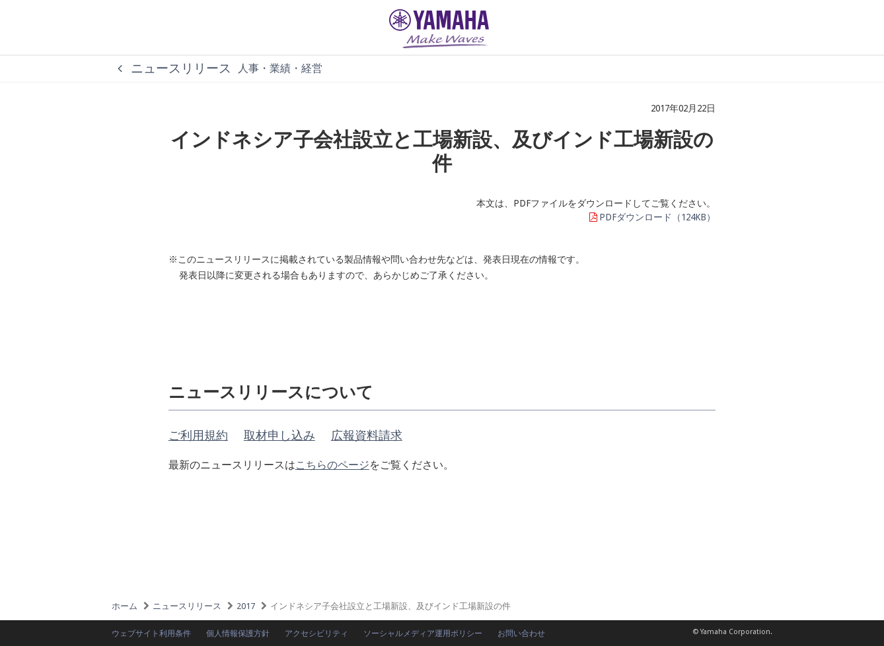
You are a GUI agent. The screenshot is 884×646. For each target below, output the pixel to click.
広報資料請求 (366, 435)
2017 (246, 606)
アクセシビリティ (316, 633)
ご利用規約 (198, 435)
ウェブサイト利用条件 (151, 633)
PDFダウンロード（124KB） (652, 217)
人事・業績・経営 (280, 68)
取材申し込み (279, 435)
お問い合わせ (521, 633)
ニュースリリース (171, 68)
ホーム (124, 606)
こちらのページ (332, 465)
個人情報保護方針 (238, 633)
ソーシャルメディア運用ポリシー (422, 633)
